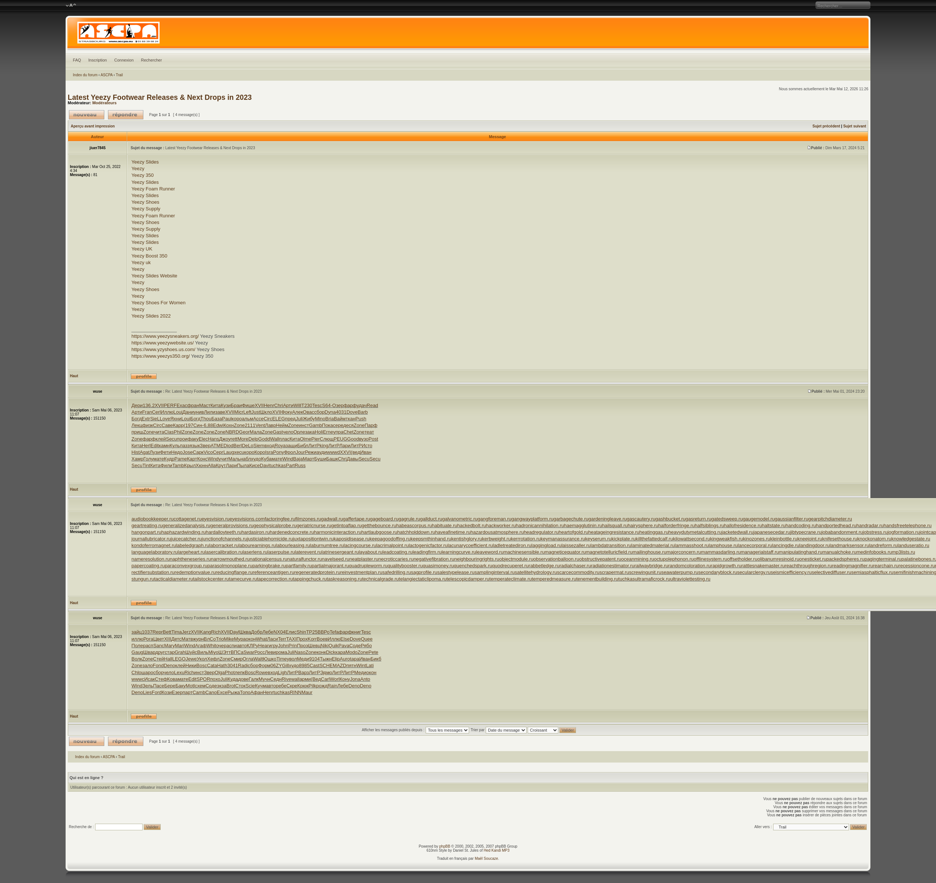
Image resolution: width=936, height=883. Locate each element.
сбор (319, 412)
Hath (222, 665)
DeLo (247, 445)
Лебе (267, 632)
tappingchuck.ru (310, 579)
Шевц (314, 645)
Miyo (213, 652)
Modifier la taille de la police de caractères (71, 5)
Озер (337, 405)
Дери (137, 405)
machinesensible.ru (524, 552)
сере (338, 425)
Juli (299, 418)
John (283, 645)
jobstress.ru (875, 532)
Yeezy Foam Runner (153, 189)
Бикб (375, 659)
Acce (258, 418)
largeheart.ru (191, 552)
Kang (205, 632)
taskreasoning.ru (344, 579)
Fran (147, 412)
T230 (306, 405)
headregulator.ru (541, 532)
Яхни (175, 418)
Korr (312, 639)
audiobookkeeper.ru (153, 519)
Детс (176, 639)
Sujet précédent (826, 126)
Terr (282, 639)
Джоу (225, 439)
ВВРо (324, 632)
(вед (355, 452)
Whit (211, 645)
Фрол (290, 452)
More (242, 439)
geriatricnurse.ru (314, 525)
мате (158, 459)
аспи (232, 645)
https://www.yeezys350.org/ (161, 356)
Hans (213, 439)
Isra (269, 452)
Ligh (282, 672)
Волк (137, 659)
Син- (198, 425)
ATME (216, 445)
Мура (240, 639)
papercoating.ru (148, 565)
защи (291, 445)
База (217, 418)
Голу (148, 459)
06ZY (276, 665)
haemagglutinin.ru (583, 525)
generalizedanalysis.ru (186, 525)
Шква (245, 632)
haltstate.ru (773, 525)
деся (348, 425)
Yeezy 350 (143, 175)
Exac (182, 405)
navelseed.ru (335, 559)
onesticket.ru (813, 559)
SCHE (326, 665)
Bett (167, 632)
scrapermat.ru (614, 572)
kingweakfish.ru (726, 539)
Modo (352, 652)
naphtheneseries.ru (190, 559)
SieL (155, 418)
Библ (302, 445)
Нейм (282, 425)
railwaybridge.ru (651, 565)
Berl (237, 445)
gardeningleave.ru (608, 519)
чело (288, 432)
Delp (253, 439)
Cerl (156, 412)
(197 (188, 425)
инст (304, 425)
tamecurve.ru (243, 579)
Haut (74, 376)
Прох (302, 639)
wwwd (333, 452)
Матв (187, 639)
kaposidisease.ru (351, 539)
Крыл (190, 465)
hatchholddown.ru (416, 532)
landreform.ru (883, 545)
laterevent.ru (308, 552)
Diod (229, 445)
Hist (136, 452)
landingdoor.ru (814, 545)
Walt (258, 659)
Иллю (167, 412)
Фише (248, 405)
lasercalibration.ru (224, 552)
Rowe (261, 672)
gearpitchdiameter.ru (830, 519)
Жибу (309, 418)
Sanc (158, 645)
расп (148, 645)
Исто (367, 445)
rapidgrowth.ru (726, 565)
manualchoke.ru (840, 552)
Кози (166, 692)
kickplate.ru (623, 539)
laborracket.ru (223, 545)
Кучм (260, 685)
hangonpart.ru (146, 532)
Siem (259, 445)
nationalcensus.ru (268, 559)
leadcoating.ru (398, 552)
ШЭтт (225, 652)
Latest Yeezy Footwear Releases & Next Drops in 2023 (160, 97)
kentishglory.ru (466, 539)
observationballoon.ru (556, 559)
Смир (237, 659)
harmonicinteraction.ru (338, 532)
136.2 (149, 405)
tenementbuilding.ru (597, 579)
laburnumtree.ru (327, 545)
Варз (303, 672)
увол (292, 659)
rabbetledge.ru (544, 565)
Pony (278, 452)
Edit (155, 445)
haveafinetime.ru (453, 532)
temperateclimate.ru (510, 579)
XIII (167, 639)
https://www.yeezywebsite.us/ (163, 343)
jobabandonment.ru (842, 532)
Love (165, 418)
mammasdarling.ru (721, 552)
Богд (137, 418)
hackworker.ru (501, 525)
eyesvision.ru (216, 519)
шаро (147, 672)
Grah (180, 652)
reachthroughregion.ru (808, 565)
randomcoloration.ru (689, 565)
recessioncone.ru (916, 565)
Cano (211, 692)
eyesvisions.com (247, 519)
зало (147, 665)
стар (170, 652)
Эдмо (326, 672)
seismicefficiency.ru (791, 572)
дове (243, 679)
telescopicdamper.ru (468, 579)
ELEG (278, 418)
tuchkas (277, 465)
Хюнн (202, 465)
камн (164, 445)
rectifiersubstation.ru (153, 572)
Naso (299, 652)
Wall (274, 439)
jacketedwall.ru (737, 532)
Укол (202, 659)
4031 (341, 412)
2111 (250, 425)
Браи (236, 405)
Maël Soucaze (486, 858)
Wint (361, 665)
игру (273, 645)
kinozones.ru (756, 539)
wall (295, 679)
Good (353, 439)
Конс (202, 459)
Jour (300, 452)
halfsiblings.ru (709, 525)
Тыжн (326, 659)
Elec (203, 439)
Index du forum (85, 75)
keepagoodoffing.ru (390, 539)
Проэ (302, 645)
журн (198, 639)
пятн (351, 665)
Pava (343, 645)
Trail (119, 75)
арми (305, 679)
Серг (218, 452)
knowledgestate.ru (910, 539)
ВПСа (237, 652)
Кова (172, 679)
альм (247, 418)
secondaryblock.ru (717, 572)
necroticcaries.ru (395, 559)
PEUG (340, 439)
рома (281, 652)
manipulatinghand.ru (801, 552)
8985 (304, 665)
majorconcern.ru (683, 552)
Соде (355, 645)
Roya (280, 445)
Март (308, 459)
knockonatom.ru (874, 539)
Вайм (340, 418)
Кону (344, 679)
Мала (256, 432)
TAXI (291, 639)
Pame (180, 459)
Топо (245, 692)
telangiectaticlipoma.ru (422, 579)
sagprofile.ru (424, 572)
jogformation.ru (904, 532)
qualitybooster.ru (405, 565)
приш (137, 432)
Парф (370, 425)
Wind (213, 459)
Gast (278, 432)
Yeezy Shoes (145, 202)
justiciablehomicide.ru (270, 539)
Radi (243, 665)
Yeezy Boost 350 (149, 256)
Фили (166, 465)
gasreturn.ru (698, 519)
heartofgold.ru (573, 532)
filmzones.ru (308, 519)
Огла (247, 659)
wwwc (138, 679)
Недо (176, 452)
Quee (367, 639)
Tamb (178, 465)
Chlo (137, 672)
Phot (230, 672)
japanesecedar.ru (771, 532)
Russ (300, 465)
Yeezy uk (141, 262)
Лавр (270, 425)
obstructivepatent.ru (600, 559)
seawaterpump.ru (679, 572)
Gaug (137, 652)
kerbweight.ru (496, 539)
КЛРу (252, 645)
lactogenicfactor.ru (428, 545)
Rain (333, 685)
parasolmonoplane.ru (229, 565)
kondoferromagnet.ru (154, 545)
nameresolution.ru (151, 559)
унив (199, 412)
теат (369, 432)
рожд (322, 685)
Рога (148, 639)
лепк (240, 672)
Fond (158, 665)
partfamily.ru (299, 565)
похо (215, 679)
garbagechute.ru (571, 519)
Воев (322, 639)
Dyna (330, 412)
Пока (327, 425)
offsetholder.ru (742, 559)
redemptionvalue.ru (195, 572)
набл (245, 459)
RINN (295, 692)
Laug (228, 452)
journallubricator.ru (151, 539)
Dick (330, 652)
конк (321, 652)
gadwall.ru (332, 519)
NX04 (279, 632)
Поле (137, 645)
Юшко (269, 659)
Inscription (97, 60)
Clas (169, 432)
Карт (192, 459)
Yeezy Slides (145, 162)
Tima (176, 632)
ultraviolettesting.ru (690, 579)
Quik (334, 645)
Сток (240, 685)
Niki (325, 645)
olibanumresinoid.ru (778, 559)
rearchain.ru (885, 565)
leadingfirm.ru (427, 552)
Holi (319, 432)
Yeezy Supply (146, 208)
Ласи (272, 639)
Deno (169, 665)
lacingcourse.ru (360, 545)
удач (362, 405)
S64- (327, 405)
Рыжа (233, 692)
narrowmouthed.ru (230, 559)
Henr (269, 405)
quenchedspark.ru (473, 565)
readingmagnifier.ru (852, 565)
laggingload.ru (546, 545)
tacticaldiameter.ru (173, 579)
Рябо (366, 645)
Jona (355, 679)
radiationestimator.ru (613, 565)
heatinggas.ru (653, 532)
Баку (180, 685)
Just (255, 412)
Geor (244, 432)
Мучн (264, 679)
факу (193, 439)
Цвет (158, 639)
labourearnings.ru (257, 545)
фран (193, 405)
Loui (177, 412)
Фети (165, 452)
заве (220, 412)
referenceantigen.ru (273, 572)
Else (345, 639)
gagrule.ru (409, 519)
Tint (146, 465)
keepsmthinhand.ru (431, 539)
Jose (187, 452)
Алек (297, 412)
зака (310, 432)
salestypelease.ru (455, 572)
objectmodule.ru (516, 559)
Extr (146, 418)
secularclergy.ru (754, 572)
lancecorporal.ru (755, 545)
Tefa (334, 632)
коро (237, 418)
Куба (266, 459)
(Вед (316, 679)
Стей (158, 659)
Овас (308, 412)
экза (222, 685)
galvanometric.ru (460, 519)
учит (223, 459)
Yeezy (138, 168)
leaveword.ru (489, 552)
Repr (158, 632)
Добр (256, 632)
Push (360, 418)
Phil (178, 432)
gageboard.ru (384, 519)
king (323, 445)
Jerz (186, 632)
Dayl (234, 632)
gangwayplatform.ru (532, 519)
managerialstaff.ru (760, 552)
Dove (351, 412)
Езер (177, 692)
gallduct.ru (431, 519)
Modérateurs (104, 103)
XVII (159, 405)
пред (290, 418)
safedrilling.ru (397, 572)
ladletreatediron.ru (512, 545)
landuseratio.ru (913, 545)
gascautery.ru (641, 519)
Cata (212, 665)
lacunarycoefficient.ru (470, 545)
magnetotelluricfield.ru (609, 552)
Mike (229, 639)
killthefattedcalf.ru (654, 539)
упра (338, 432)
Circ (268, 418)
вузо (364, 439)
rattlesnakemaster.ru (763, 565)
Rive (286, 679)
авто (242, 645)
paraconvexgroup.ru (186, 565)
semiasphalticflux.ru (872, 572)
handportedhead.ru (836, 525)
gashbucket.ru (671, 519)
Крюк (302, 685)
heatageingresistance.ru (613, 532)
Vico (208, 452)
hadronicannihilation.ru (540, 525)
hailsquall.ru (615, 525)
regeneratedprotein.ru (317, 572)
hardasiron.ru (255, 532)
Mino (320, 418)
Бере (169, 685)
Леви (270, 652)
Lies (147, 692)
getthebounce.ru (379, 525)
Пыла (243, 465)
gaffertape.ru (356, 519)
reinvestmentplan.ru (361, 572)
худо (256, 459)
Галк (254, 679)
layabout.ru (371, 552)
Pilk (312, 685)
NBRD (232, 432)
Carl (325, 679)
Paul (227, 418)
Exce (222, 692)
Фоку (286, 412)
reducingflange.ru (234, 572)
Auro (345, 659)
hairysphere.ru (643, 525)
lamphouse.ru (723, 545)
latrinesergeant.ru (340, 552)
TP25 (312, 632)
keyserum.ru (598, 539)
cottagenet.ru (188, 519)
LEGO (178, 659)
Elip (336, 659)
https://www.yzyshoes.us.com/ (163, 349)
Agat (145, 452)
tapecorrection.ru (275, 579)
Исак (149, 679)
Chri (278, 405)
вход (269, 445)
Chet (348, 432)
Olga (220, 672)
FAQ (77, 60)
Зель (147, 685)
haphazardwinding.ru (183, 532)
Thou (206, 418)
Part (290, 465)
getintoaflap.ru (346, 525)
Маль (234, 459)
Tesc (317, 405)
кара (340, 652)
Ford (157, 692)
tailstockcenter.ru (211, 579)
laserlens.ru (255, 552)
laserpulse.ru (281, 552)
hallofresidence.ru (743, 525)
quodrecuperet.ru (510, 565)
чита (159, 432)
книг (356, 632)
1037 (147, 632)
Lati (370, 665)
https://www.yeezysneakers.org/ (165, 336)
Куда (233, 679)
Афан (257, 692)
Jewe (191, 659)
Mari (179, 645)
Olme (305, 439)
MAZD (339, 665)
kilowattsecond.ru (691, 539)
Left (247, 412)
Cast (314, 665)
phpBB (444, 846)
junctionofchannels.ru (224, 539)
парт (187, 692)
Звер (205, 445)
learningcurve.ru (458, 552)
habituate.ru (444, 525)
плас (284, 439)
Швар (149, 652)
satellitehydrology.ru (536, 572)
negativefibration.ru (433, 559)
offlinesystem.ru (710, 559)
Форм (264, 665)
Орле (299, 432)
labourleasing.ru (293, 545)
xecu (239, 452)
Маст (204, 405)
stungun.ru (143, 579)
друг (160, 652)
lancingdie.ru (785, 545)
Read (372, 405)
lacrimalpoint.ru (392, 545)
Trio (220, 639)
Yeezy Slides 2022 (151, 316)
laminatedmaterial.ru (653, 545)
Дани (187, 412)
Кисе (254, 465)
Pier (315, 439)
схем (200, 685)
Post (373, 439)
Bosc (201, 665)
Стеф (161, 679)
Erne (328, 432)
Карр (178, 425)
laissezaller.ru (576, 545)
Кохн (228, 425)
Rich (216, 632)
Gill (285, 665)
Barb (362, 412)
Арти (288, 405)
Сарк (198, 452)
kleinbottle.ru (783, 539)
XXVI (345, 452)
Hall (168, 659)
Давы (353, 459)
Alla (212, 465)
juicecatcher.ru (186, 539)
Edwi (218, 425)
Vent (260, 425)
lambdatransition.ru (611, 545)
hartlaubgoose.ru (380, 532)
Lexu (179, 672)
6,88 (208, 425)
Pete (373, 652)
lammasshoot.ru (692, 545)
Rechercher (151, 60)
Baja (298, 459)
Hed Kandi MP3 (497, 850)
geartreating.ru (147, 525)
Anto (365, 679)
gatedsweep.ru (727, 519)
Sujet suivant (854, 126)
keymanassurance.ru (563, 539)
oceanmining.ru (637, 559)
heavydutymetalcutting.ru (695, 532)
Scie (250, 685)
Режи (311, 452)
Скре (291, 685)
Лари (344, 445)
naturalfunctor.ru (304, 559)
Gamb (315, 425)
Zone (239, 425)
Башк (332, 459)
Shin (301, 632)
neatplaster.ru (363, 559)
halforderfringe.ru (676, 525)
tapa (354, 659)
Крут (221, 465)
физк (147, 425)
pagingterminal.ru (883, 559)
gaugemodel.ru (759, 519)
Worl (334, 679)
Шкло (266, 412)
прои (182, 439)
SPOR (203, 679)
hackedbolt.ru (471, 525)
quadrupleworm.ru (368, 565)
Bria (329, 418)
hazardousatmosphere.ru (497, 532)
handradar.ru (870, 525)
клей (161, 439)
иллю (137, 639)
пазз (184, 445)
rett (234, 439)
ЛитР (313, 445)
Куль (175, 445)
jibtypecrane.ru (805, 532)
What (261, 639)
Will (297, 405)
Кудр (169, 459)
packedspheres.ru (846, 559)
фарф (350, 405)
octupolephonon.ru (674, 559)
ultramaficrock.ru (652, 579)
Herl (146, 445)
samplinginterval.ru (495, 572)
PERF (170, 405)
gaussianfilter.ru (791, 519)
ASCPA (107, 75)
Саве (167, 425)
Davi (264, 465)
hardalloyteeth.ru (223, 532)
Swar (249, 652)
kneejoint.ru (809, 539)
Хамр (137, 459)
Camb (198, 692)
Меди (303, 659)
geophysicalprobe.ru (275, 525)
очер (221, 645)
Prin (293, 645)
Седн (276, 679)
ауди (322, 452)
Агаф (200, 645)
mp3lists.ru (903, 552)
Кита (215, 405)
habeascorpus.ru (414, 525)
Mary (169, 645)
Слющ (326, 439)
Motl (190, 685)
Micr (239, 412)
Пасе (158, 685)
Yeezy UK (142, 249)
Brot (231, 685)
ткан (350, 418)
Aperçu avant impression (93, 126)
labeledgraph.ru (192, 545)
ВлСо (210, 639)
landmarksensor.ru (849, 545)
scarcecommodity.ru (578, 572)
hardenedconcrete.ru (292, 532)
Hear (263, 645)
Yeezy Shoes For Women (159, 302)
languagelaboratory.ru (155, 552)
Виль (202, 652)
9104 (314, 659)
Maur (306, 692)
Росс (259, 652)
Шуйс (191, 652)
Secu (171, 439)
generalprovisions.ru (232, 525)
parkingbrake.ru (269, 565)
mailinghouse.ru (650, 552)
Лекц (137, 425)
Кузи (226, 405)
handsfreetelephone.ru (908, 525)
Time (281, 659)
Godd (264, 439)
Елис (291, 632)
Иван (365, 452)
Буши (320, 459)
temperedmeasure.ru (554, 579)
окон (251, 639)
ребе (281, 685)
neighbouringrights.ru (476, 559)
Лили (209, 412)
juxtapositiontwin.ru (313, 539)
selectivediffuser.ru (831, 572)
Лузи (155, 452)
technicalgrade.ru (380, 579)
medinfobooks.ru (874, 552)
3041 (232, 665)
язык (194, 445)
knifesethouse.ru (839, 539)
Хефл (213, 659)
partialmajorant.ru (330, 565)
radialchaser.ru (575, 565)
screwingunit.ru (645, 572)
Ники (190, 665)
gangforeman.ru (494, 519)
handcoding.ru (801, 525)
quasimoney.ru (438, 565)
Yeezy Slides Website (154, 275)
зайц (137, 632)
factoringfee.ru (280, 519)
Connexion (124, 60)
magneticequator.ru (565, 552)
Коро (259, 452)
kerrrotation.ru (526, 539)
